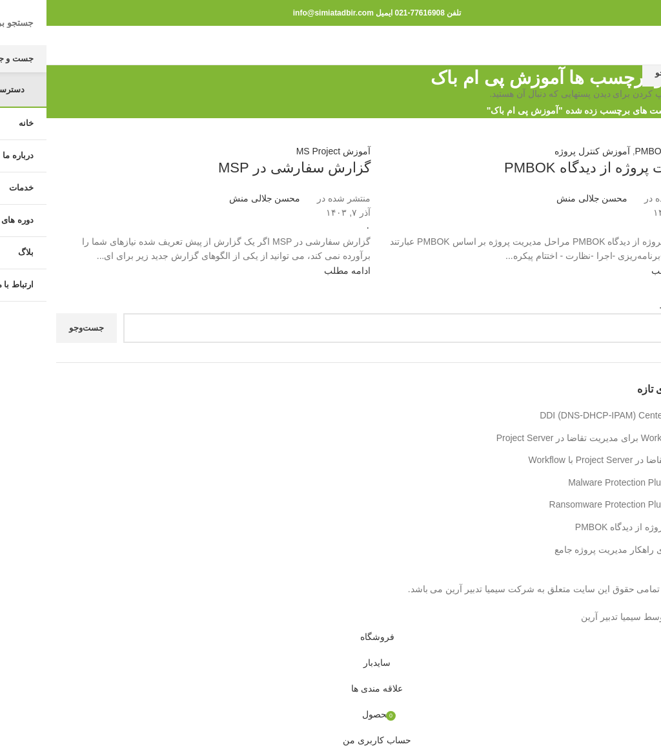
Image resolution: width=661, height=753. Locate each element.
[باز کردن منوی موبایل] (641, 45)
